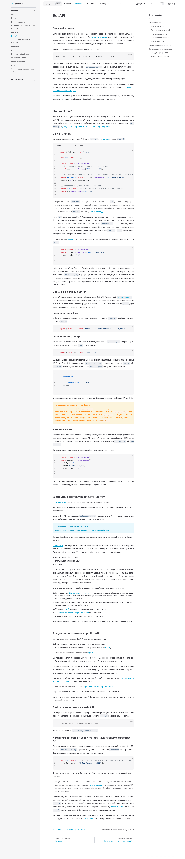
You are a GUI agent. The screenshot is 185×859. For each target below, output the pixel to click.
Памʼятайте (58, 545)
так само (106, 139)
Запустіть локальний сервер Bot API (72, 612)
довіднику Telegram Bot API (75, 126)
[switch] (162, 3)
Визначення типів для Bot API (161, 30)
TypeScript (60, 145)
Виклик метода (157, 26)
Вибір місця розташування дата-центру (161, 45)
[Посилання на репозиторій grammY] (174, 4)
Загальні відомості (156, 19)
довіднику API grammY (101, 126)
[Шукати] (52, 3)
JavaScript (71, 145)
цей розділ (88, 818)
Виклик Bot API (155, 23)
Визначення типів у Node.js (161, 38)
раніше (71, 239)
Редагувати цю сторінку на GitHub (69, 830)
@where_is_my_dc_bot (79, 593)
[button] (23, 10)
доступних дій (97, 211)
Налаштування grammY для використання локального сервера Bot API (161, 57)
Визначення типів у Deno (161, 34)
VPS (67, 609)
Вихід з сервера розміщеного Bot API (161, 53)
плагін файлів (117, 806)
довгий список (99, 37)
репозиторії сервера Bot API (98, 686)
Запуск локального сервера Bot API (161, 49)
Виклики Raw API (157, 41)
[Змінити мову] (153, 4)
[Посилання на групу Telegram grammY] (169, 4)
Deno (81, 145)
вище (107, 647)
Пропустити (60, 502)
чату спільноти (96, 785)
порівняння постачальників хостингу (97, 530)
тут (89, 652)
